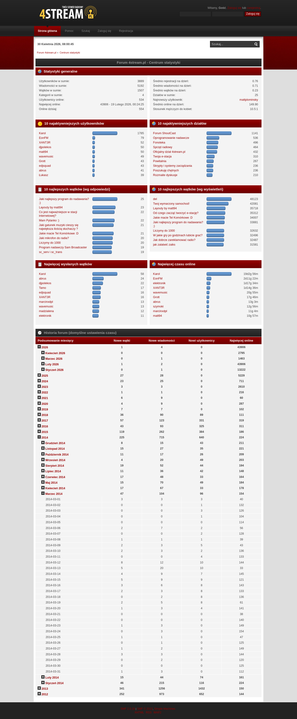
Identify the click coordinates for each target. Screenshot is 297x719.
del (155, 199)
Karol (42, 133)
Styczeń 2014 (54, 683)
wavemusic (46, 156)
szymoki (158, 306)
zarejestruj (253, 8)
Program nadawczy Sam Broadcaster (63, 247)
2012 (45, 694)
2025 (45, 375)
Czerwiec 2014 (55, 477)
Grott (42, 161)
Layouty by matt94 (51, 207)
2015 (45, 432)
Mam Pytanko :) (49, 220)
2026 (45, 347)
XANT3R (44, 142)
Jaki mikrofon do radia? (54, 238)
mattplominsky (248, 99)
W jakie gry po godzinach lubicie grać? (178, 235)
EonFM (43, 138)
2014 (45, 437)
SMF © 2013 (145, 708)
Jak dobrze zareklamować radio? (174, 240)
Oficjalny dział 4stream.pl (169, 151)
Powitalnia (159, 161)
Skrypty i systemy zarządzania (172, 165)
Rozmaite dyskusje (165, 175)
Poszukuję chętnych (166, 170)
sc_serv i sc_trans (50, 252)
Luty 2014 (52, 677)
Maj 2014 (51, 482)
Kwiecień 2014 (55, 488)
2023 (45, 387)
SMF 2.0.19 (127, 708)
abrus (42, 170)
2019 (45, 409)
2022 (45, 392)
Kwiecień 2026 (55, 353)
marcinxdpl (46, 301)
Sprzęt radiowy (162, 147)
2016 (45, 426)
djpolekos (45, 147)
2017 (45, 420)
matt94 (43, 151)
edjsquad (45, 165)
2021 (45, 398)
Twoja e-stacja (162, 156)
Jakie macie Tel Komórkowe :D (58, 233)
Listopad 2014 (55, 448)
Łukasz (43, 175)
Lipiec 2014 (53, 471)
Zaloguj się (234, 8)
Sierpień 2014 (54, 465)
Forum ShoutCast (164, 133)
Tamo (42, 288)
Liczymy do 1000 (50, 242)
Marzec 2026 (53, 358)
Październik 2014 (56, 454)
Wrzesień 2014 (55, 460)
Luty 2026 (52, 364)
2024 (45, 381)
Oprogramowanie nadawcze (171, 138)
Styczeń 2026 (54, 370)
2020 (45, 404)
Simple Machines (164, 708)
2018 (45, 415)
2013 (45, 688)
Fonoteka (159, 142)
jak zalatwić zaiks (164, 244)
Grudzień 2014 (55, 443)
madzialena (46, 311)
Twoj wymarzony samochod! (171, 203)
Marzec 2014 (53, 494)
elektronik (45, 315)
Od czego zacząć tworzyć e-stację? (175, 213)
